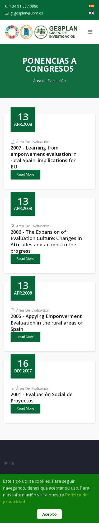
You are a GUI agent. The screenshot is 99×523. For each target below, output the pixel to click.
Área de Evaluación (32, 141)
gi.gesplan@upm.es (26, 13)
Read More (25, 174)
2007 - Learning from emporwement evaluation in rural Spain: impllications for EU (44, 157)
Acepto (49, 514)
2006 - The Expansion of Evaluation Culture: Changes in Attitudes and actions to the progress (46, 241)
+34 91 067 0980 (24, 6)
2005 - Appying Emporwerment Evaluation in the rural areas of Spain (47, 322)
